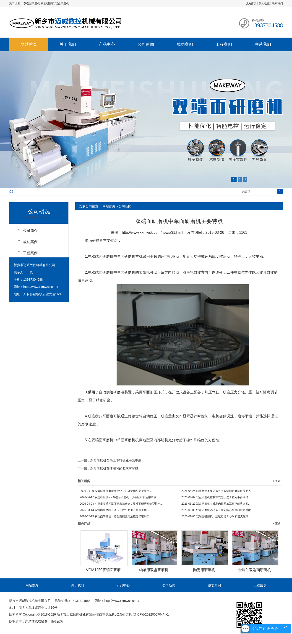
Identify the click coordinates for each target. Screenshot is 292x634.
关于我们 (68, 44)
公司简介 (30, 231)
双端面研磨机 (32, 3)
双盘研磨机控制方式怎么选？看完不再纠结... (215, 497)
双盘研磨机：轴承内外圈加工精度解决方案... (215, 503)
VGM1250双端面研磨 (103, 570)
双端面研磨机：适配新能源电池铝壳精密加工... (116, 516)
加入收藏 (264, 3)
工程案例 (224, 44)
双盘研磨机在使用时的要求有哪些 (114, 468)
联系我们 (277, 3)
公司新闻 (146, 44)
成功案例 (185, 44)
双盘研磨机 (62, 3)
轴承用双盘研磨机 (153, 570)
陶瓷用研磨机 (204, 570)
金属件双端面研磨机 (254, 570)
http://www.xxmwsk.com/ (40, 287)
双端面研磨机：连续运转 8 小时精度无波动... (216, 516)
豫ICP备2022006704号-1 (151, 614)
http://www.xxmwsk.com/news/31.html (152, 232)
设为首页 (250, 3)
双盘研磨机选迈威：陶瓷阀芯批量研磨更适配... (217, 510)
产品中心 (107, 44)
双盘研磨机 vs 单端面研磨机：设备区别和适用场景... (119, 497)
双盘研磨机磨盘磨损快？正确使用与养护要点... (116, 491)
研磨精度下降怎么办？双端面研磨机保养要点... (217, 491)
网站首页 (29, 44)
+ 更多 (277, 481)
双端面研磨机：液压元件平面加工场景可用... (114, 510)
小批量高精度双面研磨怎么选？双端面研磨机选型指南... (121, 503)
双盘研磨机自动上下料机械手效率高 (115, 460)
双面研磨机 (48, 3)
